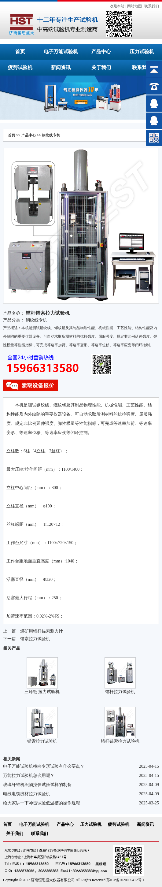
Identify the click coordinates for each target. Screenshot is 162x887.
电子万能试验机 (61, 51)
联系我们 (151, 6)
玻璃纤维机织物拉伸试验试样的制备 (37, 784)
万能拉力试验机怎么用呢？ (28, 775)
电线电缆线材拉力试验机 (26, 794)
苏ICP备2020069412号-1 (125, 880)
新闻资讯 (61, 67)
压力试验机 (142, 51)
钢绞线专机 (51, 135)
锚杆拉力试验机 (120, 691)
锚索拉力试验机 (35, 638)
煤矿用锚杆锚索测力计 (41, 631)
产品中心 (101, 51)
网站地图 (134, 6)
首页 (20, 51)
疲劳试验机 (20, 67)
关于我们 (101, 67)
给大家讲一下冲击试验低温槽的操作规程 (41, 803)
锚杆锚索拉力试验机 (120, 741)
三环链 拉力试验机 (42, 691)
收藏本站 (117, 6)
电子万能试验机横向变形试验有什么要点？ (43, 766)
